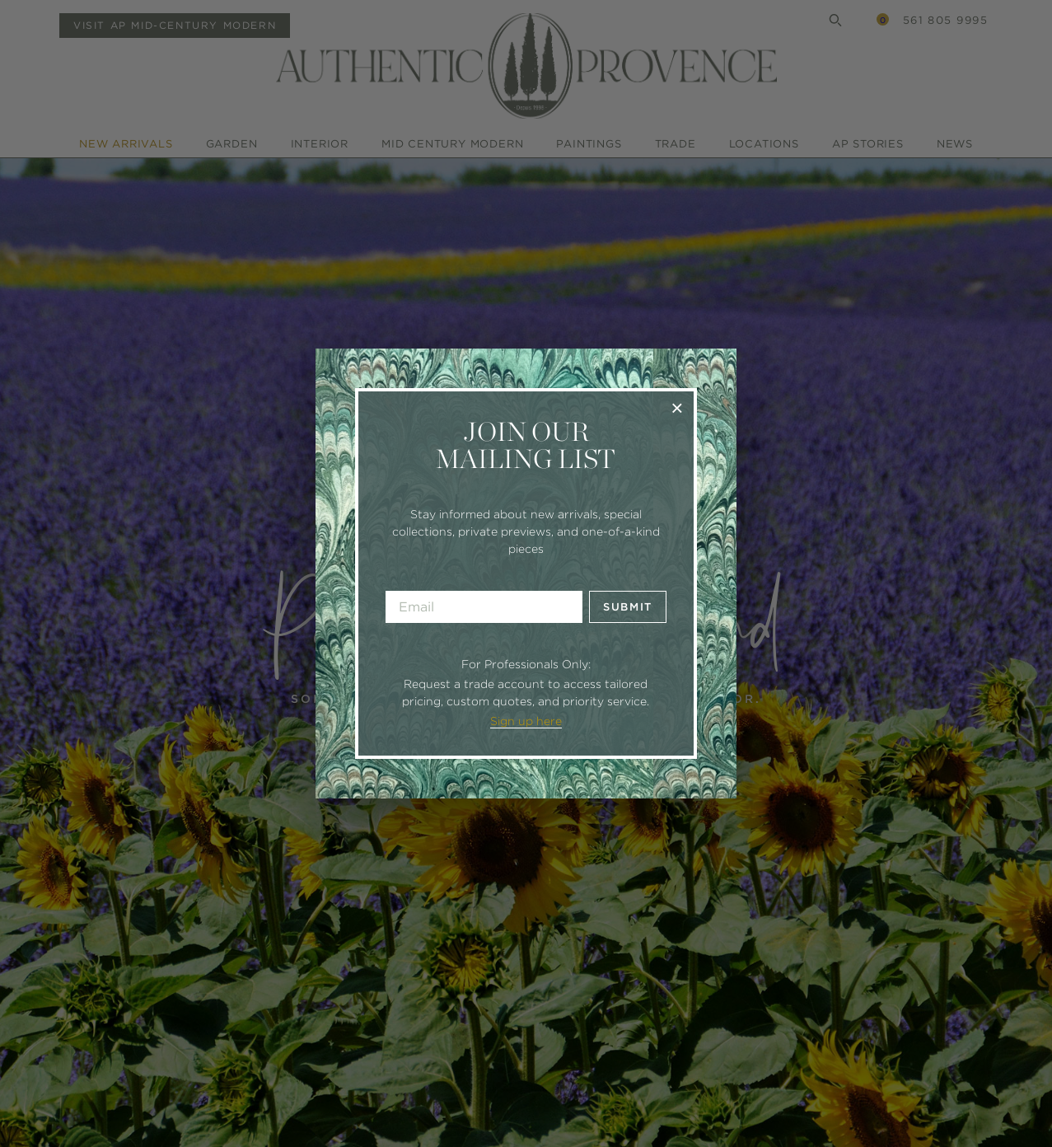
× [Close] (677, 407)
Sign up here (526, 721)
